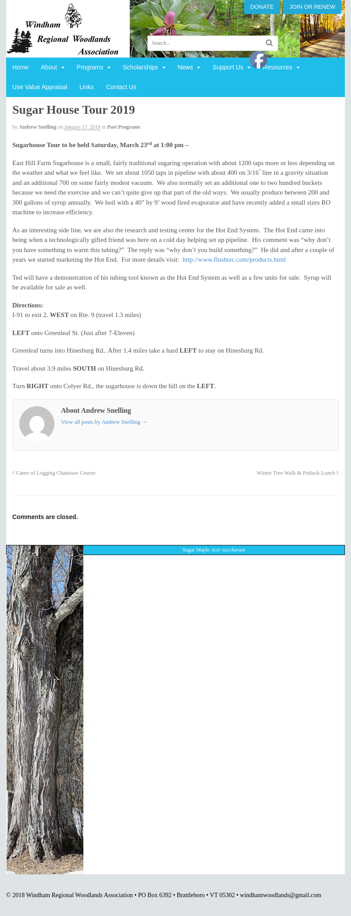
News (185, 67)
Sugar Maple (214, 550)
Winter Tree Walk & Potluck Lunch (298, 473)
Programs (90, 67)
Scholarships (140, 67)
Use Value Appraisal (39, 86)
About (49, 67)
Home (20, 67)
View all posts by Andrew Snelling (104, 421)
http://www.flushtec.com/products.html (234, 259)
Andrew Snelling (37, 127)
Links (86, 86)
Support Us (227, 67)
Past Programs (123, 127)
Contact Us (121, 86)
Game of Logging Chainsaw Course (53, 473)
